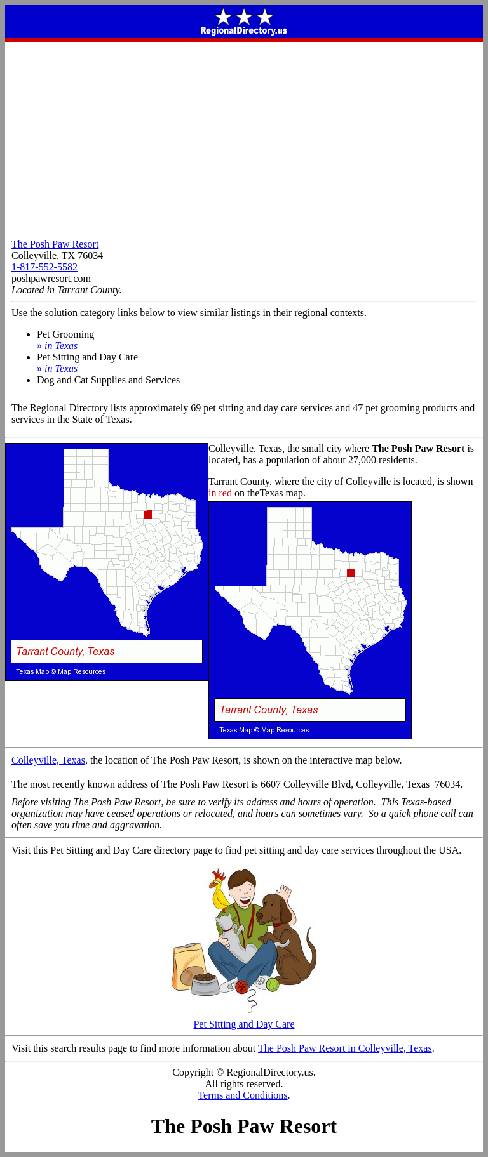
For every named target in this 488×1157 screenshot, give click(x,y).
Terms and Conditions (242, 1095)
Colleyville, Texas (48, 760)
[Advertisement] (244, 137)
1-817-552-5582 (44, 266)
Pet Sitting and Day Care (244, 1019)
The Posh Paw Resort (54, 244)
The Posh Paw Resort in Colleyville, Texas (345, 1048)
